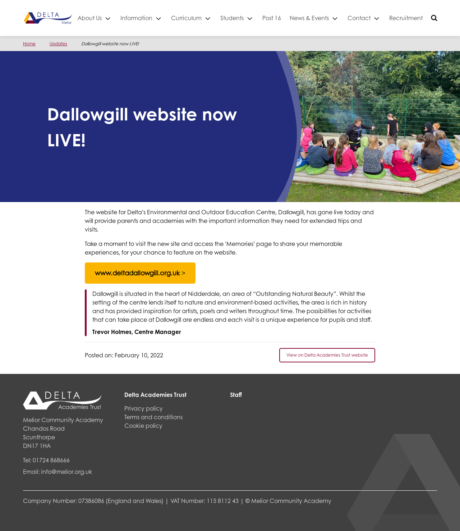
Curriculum (208, 18)
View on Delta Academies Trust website (327, 355)
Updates (58, 44)
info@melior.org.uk (66, 471)
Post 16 (293, 18)
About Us (112, 18)
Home (29, 44)
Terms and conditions (153, 417)
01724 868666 (51, 460)
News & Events (331, 18)
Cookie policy (143, 425)
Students (254, 18)
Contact (380, 18)
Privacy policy (143, 408)
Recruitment (428, 18)
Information (158, 18)
